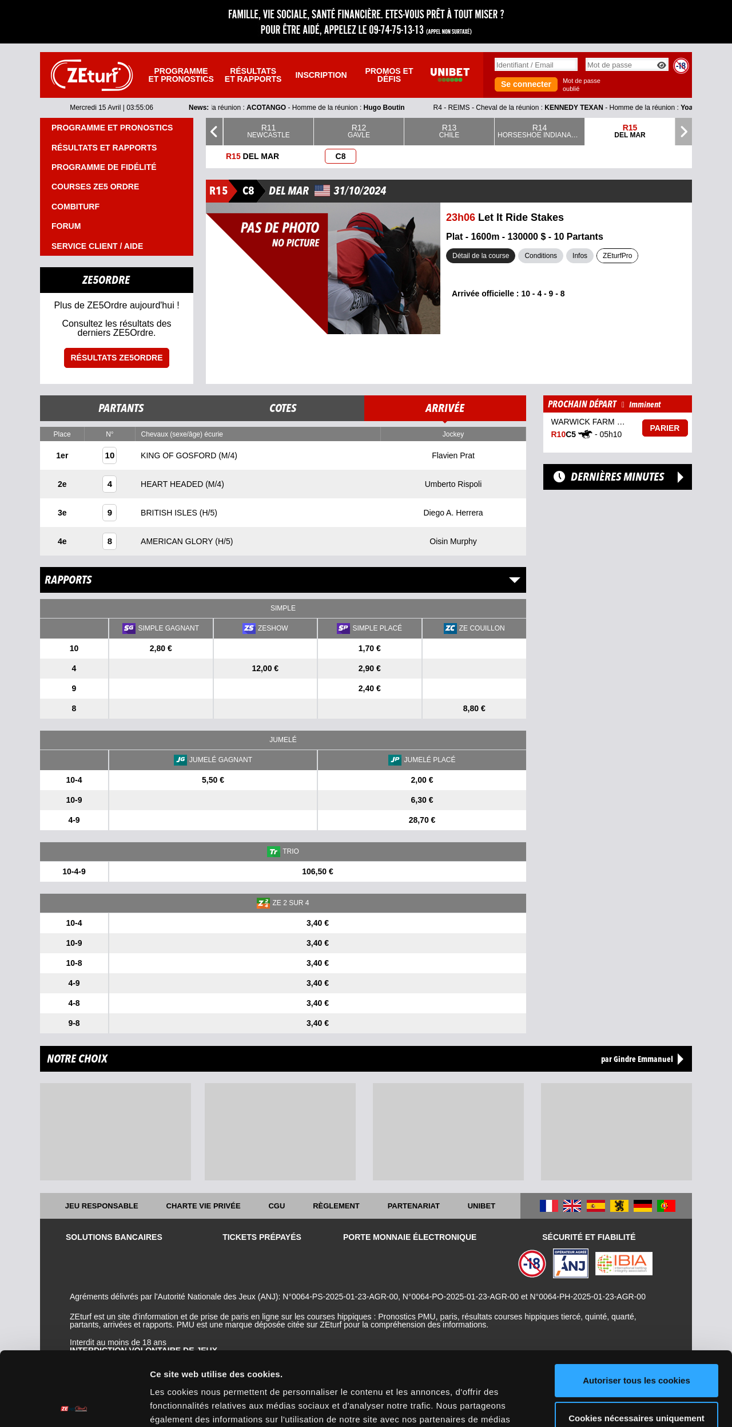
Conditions (540, 256)
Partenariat (414, 1206)
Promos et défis (389, 75)
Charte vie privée (203, 1206)
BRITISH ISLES (170, 512)
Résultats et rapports (253, 75)
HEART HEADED (173, 484)
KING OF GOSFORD (179, 455)
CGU (276, 1206)
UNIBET (481, 1206)
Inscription (321, 75)
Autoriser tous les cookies (636, 1306)
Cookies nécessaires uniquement (636, 1344)
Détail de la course (480, 256)
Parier (665, 428)
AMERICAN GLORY (178, 541)
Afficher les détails (188, 1404)
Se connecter (526, 84)
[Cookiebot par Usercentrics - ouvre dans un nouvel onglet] (74, 1404)
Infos (579, 256)
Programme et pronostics (180, 75)
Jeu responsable (101, 1206)
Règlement (336, 1206)
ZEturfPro (617, 256)
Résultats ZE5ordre (116, 357)
